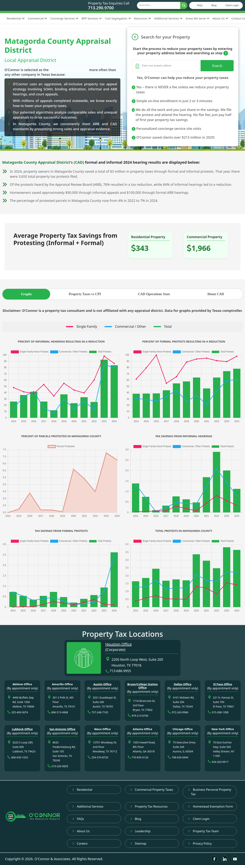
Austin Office (102, 684)
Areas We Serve (198, 18)
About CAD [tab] (215, 294)
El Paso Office (222, 684)
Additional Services (168, 18)
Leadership (140, 831)
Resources (142, 18)
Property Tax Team (203, 831)
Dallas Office (182, 684)
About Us (220, 18)
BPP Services (92, 18)
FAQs (200, 5)
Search (217, 66)
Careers (80, 843)
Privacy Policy (200, 843)
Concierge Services (64, 18)
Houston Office (118, 644)
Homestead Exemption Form (210, 806)
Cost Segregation (118, 18)
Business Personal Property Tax (209, 792)
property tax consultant (69, 70)
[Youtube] (235, 859)
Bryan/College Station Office (142, 685)
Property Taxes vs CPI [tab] (85, 294)
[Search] (166, 65)
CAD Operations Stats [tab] (154, 294)
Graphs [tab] (26, 294)
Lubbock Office (22, 729)
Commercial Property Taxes (151, 790)
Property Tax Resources (149, 806)
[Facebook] (214, 859)
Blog (214, 5)
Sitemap (138, 843)
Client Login (232, 5)
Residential (16, 18)
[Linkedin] (224, 859)
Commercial (37, 18)
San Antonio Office (62, 729)
